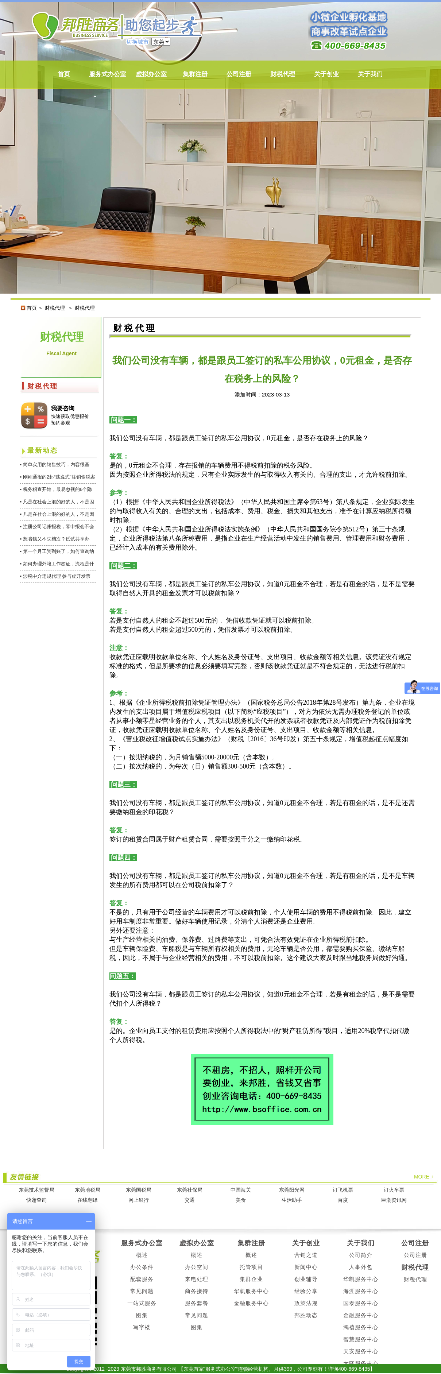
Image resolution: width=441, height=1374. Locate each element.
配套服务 (142, 1279)
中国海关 (241, 1190)
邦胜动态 (306, 1315)
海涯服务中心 (360, 1291)
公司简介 (360, 1255)
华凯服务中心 (251, 1291)
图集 (142, 1315)
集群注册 (195, 74)
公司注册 (239, 74)
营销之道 (306, 1255)
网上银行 (138, 1200)
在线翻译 (87, 1200)
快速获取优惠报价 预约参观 (70, 420)
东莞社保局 (189, 1190)
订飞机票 (343, 1190)
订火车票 (394, 1190)
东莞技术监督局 (36, 1190)
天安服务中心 (360, 1351)
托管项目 (251, 1267)
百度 (343, 1200)
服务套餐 (196, 1303)
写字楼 (142, 1327)
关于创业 (326, 74)
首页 (64, 74)
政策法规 (306, 1303)
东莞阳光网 (292, 1190)
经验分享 (306, 1291)
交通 (190, 1200)
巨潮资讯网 (394, 1200)
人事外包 (360, 1267)
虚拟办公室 (151, 74)
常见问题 (142, 1291)
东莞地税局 (87, 1190)
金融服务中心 (251, 1303)
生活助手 (292, 1200)
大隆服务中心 (360, 1363)
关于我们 (370, 74)
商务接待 (196, 1291)
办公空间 (196, 1267)
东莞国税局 (138, 1190)
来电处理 (196, 1279)
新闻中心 (306, 1267)
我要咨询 (62, 408)
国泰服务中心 (360, 1303)
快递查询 (36, 1200)
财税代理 (282, 74)
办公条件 (142, 1267)
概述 (142, 1255)
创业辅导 (306, 1279)
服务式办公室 (107, 74)
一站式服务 (141, 1303)
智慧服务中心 (360, 1339)
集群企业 (251, 1279)
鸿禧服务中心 (360, 1327)
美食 (241, 1200)
